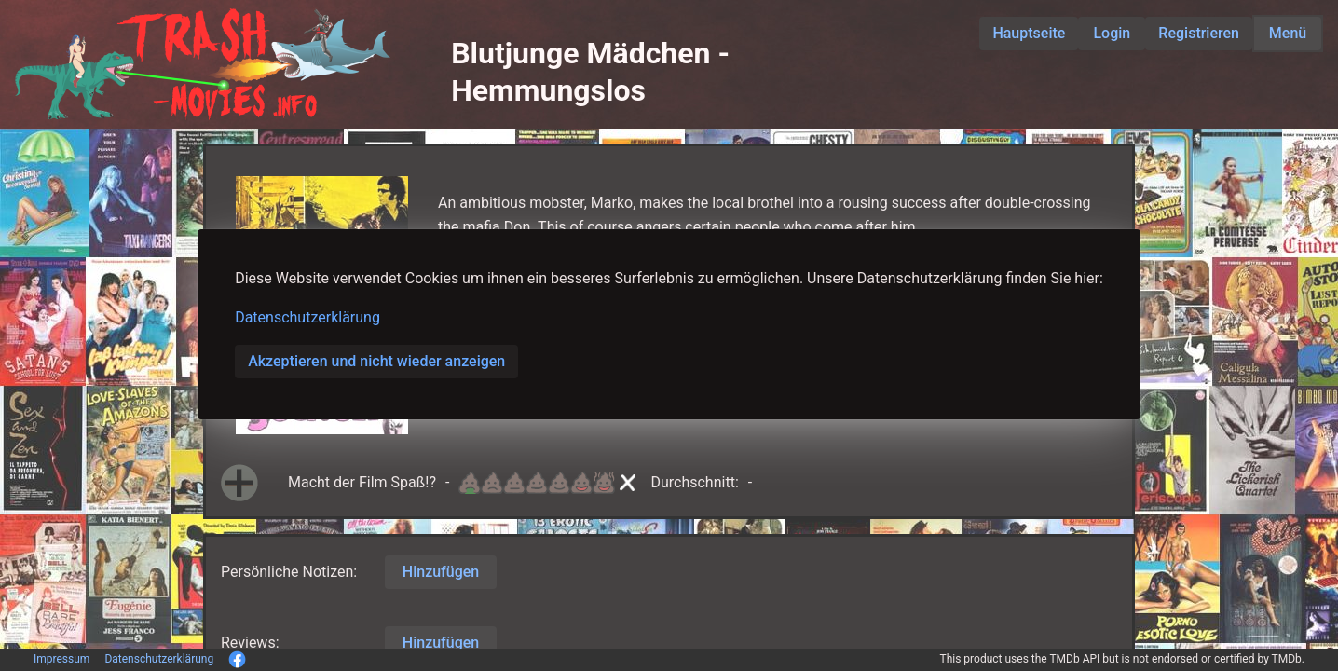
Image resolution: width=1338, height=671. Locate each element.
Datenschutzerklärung (307, 317)
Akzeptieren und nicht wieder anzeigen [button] (376, 361)
